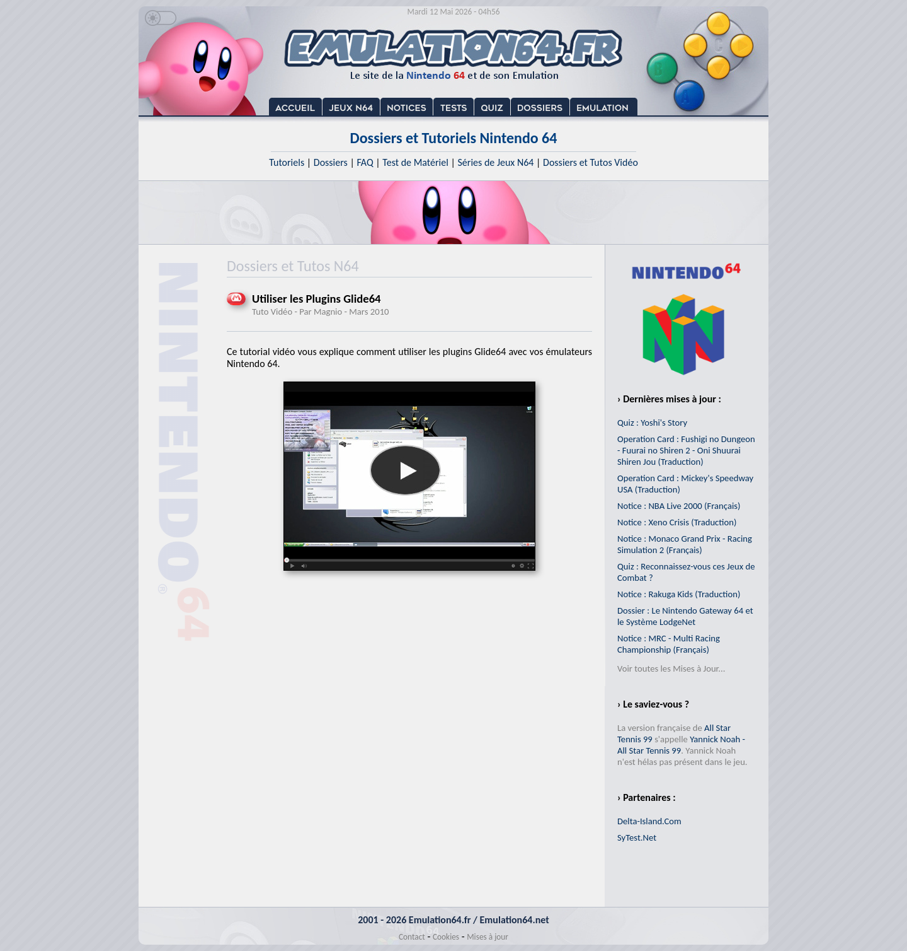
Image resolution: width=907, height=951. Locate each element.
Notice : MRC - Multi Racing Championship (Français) (668, 644)
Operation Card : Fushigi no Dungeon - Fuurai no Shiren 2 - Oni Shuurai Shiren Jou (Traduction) (686, 450)
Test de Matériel (415, 162)
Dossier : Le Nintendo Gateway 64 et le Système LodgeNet (685, 616)
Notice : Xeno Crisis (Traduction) (676, 522)
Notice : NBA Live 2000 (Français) (678, 505)
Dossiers (331, 162)
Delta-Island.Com (649, 821)
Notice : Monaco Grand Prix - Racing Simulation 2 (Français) (684, 544)
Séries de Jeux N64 (496, 162)
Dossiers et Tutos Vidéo (590, 162)
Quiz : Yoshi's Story (652, 422)
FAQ (365, 162)
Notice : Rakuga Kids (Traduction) (678, 594)
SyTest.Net (636, 837)
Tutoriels (286, 162)
